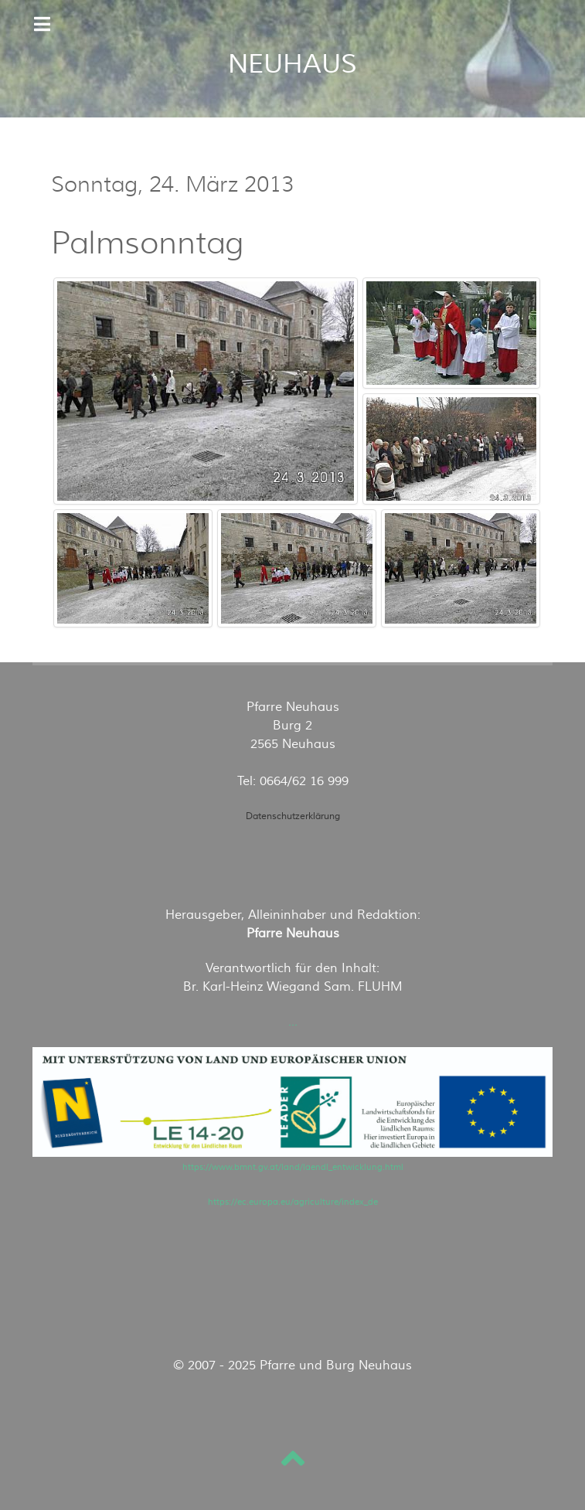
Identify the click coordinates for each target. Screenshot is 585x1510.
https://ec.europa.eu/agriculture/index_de (293, 1202)
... (293, 1021)
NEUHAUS (292, 64)
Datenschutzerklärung (293, 816)
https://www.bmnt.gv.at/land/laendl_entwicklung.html (292, 1167)
